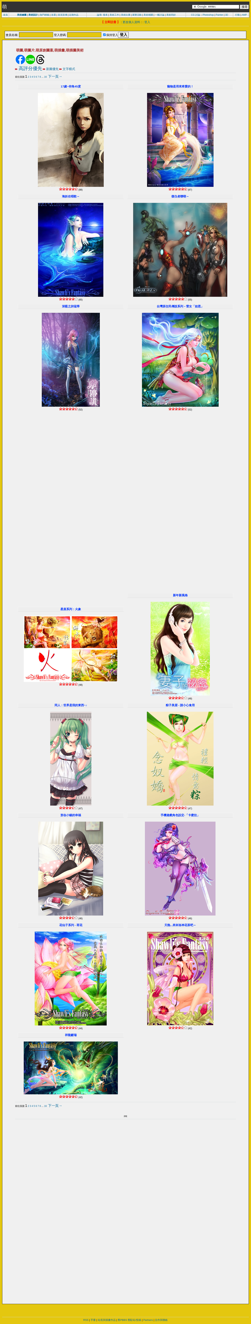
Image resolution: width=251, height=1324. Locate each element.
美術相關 (148, 14)
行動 (237, 14)
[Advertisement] (125, 28)
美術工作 (114, 14)
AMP (244, 14)
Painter (219, 14)
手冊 (93, 1320)
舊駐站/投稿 (134, 1320)
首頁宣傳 (62, 14)
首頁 (5, 14)
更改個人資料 (131, 22)
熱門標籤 (44, 14)
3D (226, 14)
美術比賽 (125, 14)
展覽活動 (137, 14)
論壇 (99, 14)
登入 (147, 22)
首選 (53, 14)
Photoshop (208, 14)
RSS (86, 1320)
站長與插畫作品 (107, 1320)
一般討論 (159, 14)
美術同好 (171, 14)
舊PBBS (122, 1320)
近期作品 (73, 14)
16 (45, 77)
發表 (105, 14)
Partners (148, 1320)
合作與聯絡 (161, 1320)
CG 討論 (195, 14)
